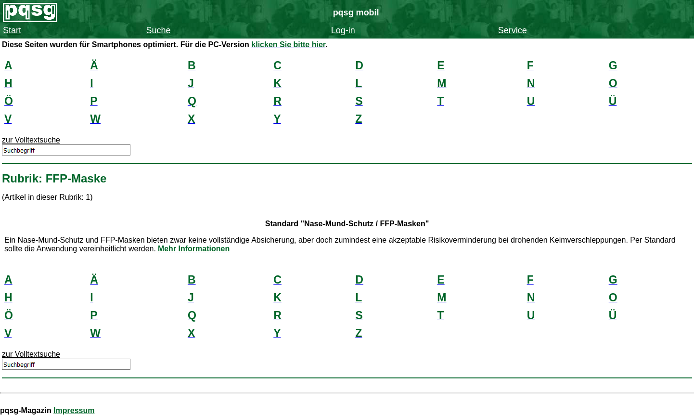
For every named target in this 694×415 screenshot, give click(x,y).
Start (12, 30)
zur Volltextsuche (31, 140)
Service (512, 30)
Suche (158, 30)
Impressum (73, 410)
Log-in (343, 30)
